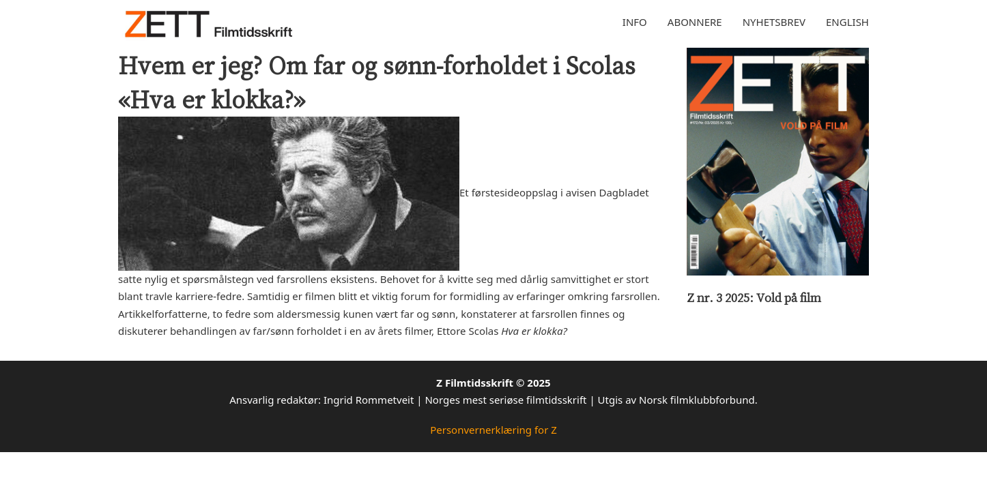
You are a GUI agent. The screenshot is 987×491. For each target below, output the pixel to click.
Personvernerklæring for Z (493, 429)
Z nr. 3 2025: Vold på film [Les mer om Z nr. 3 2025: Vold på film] (754, 297)
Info (635, 22)
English (847, 22)
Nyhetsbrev (774, 22)
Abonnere (695, 22)
